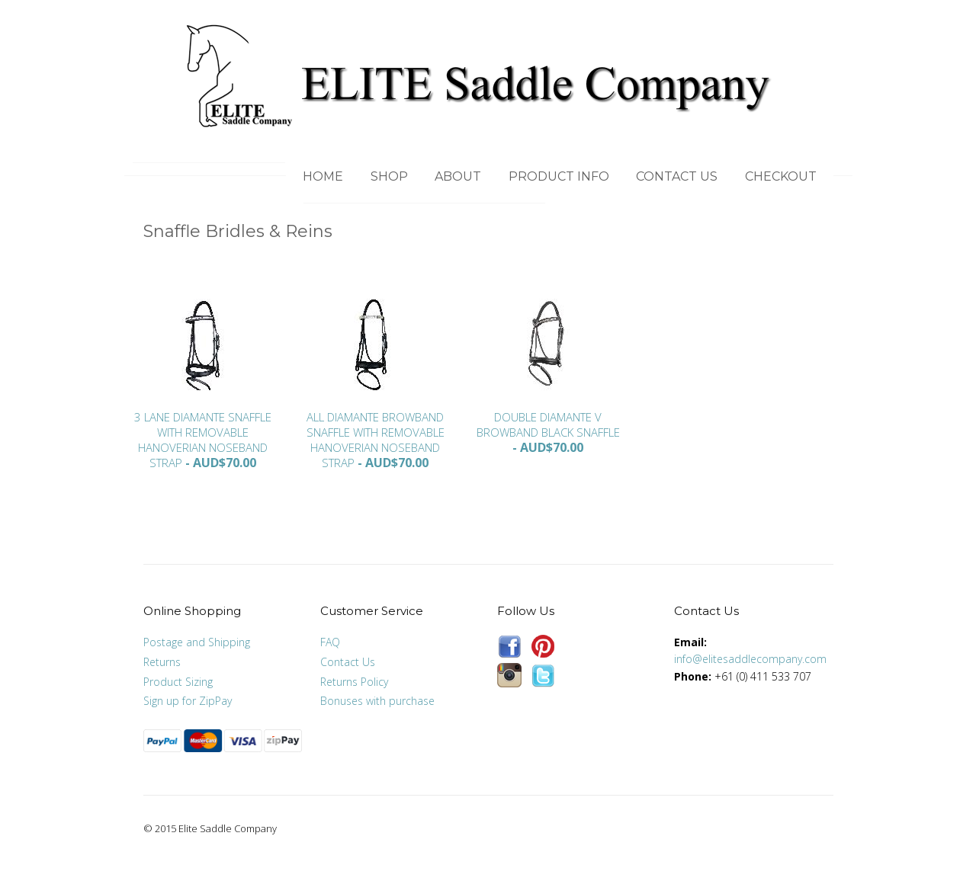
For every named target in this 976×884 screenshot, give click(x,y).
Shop (389, 176)
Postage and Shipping (196, 642)
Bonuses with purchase (377, 700)
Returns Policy (354, 681)
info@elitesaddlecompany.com (750, 659)
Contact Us (677, 176)
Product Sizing (178, 681)
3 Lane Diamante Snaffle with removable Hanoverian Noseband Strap (202, 439)
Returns (162, 662)
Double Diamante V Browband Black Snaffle (548, 424)
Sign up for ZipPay (187, 700)
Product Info (559, 176)
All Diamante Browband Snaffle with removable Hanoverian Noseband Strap (376, 439)
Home (323, 176)
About (458, 176)
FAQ (330, 642)
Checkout (781, 176)
